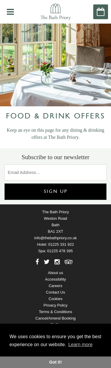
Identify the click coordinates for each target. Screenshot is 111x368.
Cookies (55, 299)
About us (55, 273)
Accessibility (55, 279)
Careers (55, 286)
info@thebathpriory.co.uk (55, 238)
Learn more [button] (80, 344)
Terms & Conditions (55, 312)
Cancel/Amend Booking (56, 318)
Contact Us (55, 292)
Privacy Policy (55, 305)
